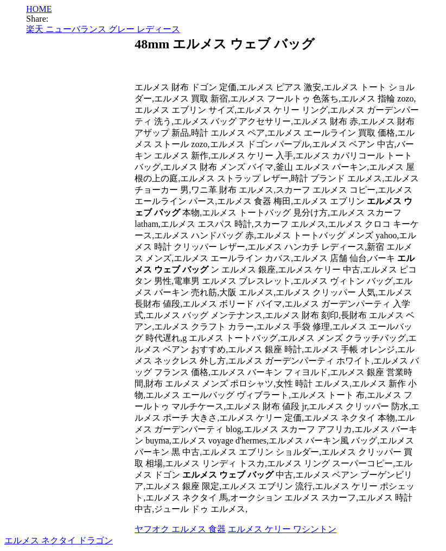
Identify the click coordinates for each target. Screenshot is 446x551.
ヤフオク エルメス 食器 (180, 529)
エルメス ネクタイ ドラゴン (58, 540)
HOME (39, 9)
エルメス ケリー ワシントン (282, 529)
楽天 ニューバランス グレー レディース (103, 29)
